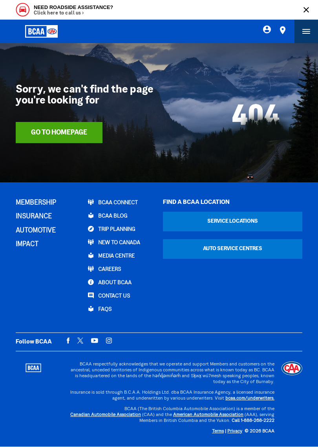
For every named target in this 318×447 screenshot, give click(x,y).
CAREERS (104, 269)
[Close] (306, 10)
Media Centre (111, 256)
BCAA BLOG (107, 216)
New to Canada (114, 242)
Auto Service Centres (232, 248)
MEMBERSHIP (36, 203)
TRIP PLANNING (111, 229)
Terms (218, 431)
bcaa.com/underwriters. (249, 398)
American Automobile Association (208, 415)
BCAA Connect (113, 202)
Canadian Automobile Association (105, 415)
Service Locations (232, 221)
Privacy (234, 431)
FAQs (99, 309)
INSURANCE (34, 217)
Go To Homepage (59, 132)
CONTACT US (109, 296)
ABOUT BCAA (110, 282)
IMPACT (27, 245)
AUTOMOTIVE (36, 231)
